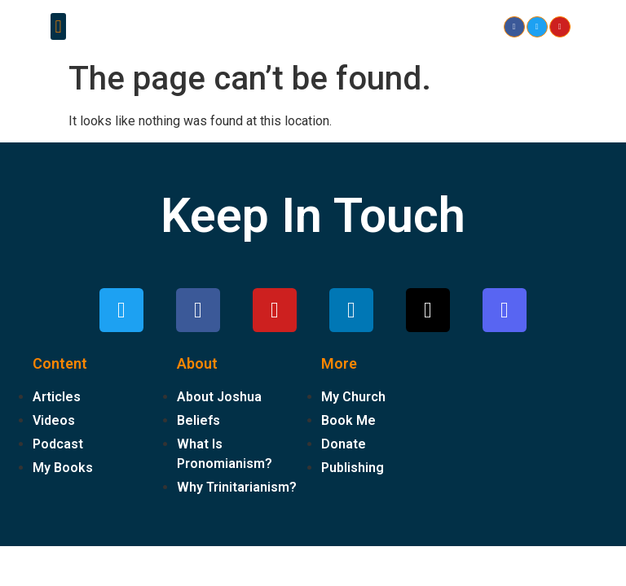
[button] (58, 26)
